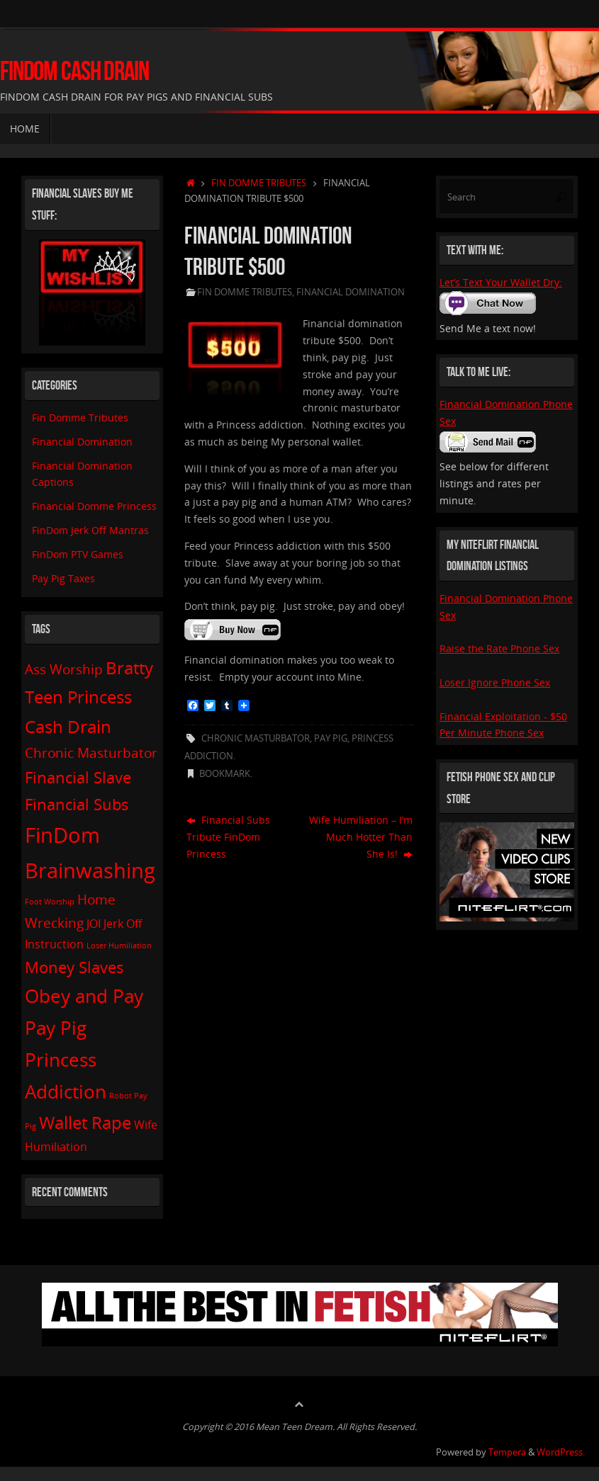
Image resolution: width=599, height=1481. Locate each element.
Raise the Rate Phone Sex (499, 648)
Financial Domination (350, 292)
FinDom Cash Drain (74, 71)
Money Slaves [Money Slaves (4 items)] (74, 966)
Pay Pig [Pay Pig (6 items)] (55, 1027)
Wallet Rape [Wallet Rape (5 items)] (85, 1122)
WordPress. (561, 1452)
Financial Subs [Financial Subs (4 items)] (77, 804)
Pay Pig (330, 738)
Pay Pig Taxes (63, 578)
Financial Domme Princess (94, 506)
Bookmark (224, 774)
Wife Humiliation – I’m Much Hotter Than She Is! (361, 837)
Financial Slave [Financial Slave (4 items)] (78, 777)
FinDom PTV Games (77, 554)
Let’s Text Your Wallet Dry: (501, 282)
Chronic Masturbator (255, 738)
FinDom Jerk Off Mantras (90, 530)
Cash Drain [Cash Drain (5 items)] (68, 726)
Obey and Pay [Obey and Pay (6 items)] (84, 996)
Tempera (507, 1452)
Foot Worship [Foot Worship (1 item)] (49, 902)
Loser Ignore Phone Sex (495, 682)
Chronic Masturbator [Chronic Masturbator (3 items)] (91, 752)
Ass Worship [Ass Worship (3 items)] (64, 669)
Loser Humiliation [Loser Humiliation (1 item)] (119, 946)
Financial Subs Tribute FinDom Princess (228, 837)
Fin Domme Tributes (258, 183)
